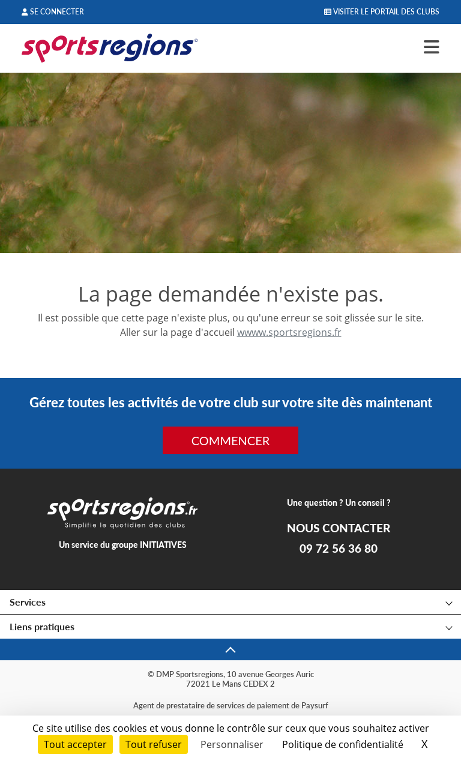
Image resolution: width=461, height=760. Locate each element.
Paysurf (314, 705)
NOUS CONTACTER (338, 528)
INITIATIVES (163, 545)
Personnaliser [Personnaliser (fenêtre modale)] (232, 744)
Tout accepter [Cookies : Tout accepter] (75, 744)
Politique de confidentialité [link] (342, 744)
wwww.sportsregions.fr (289, 332)
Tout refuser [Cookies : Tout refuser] (153, 744)
